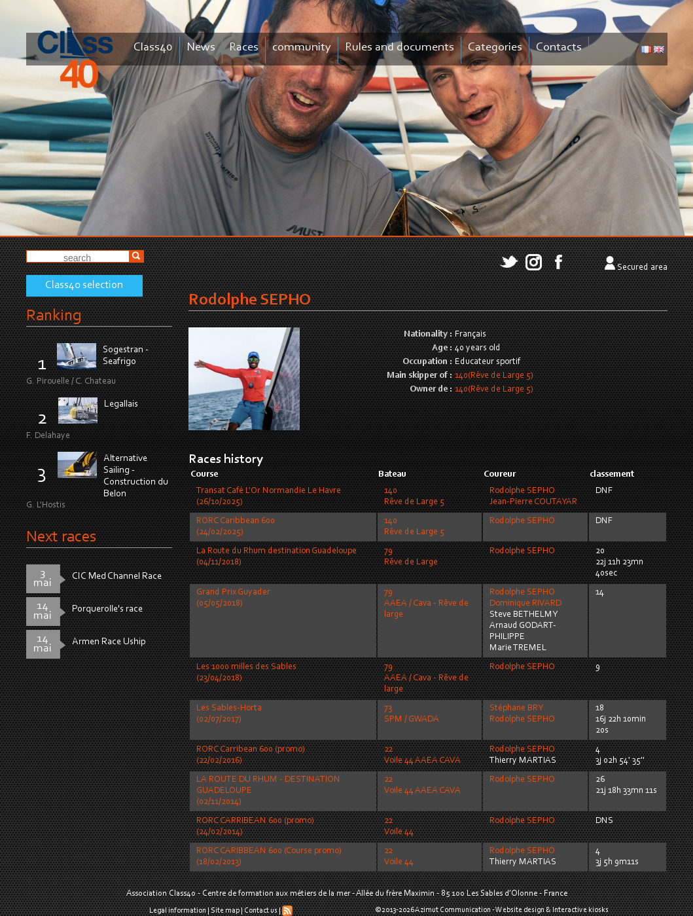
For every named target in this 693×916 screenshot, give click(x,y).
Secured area (642, 267)
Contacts (559, 47)
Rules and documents (399, 47)
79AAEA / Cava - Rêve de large (426, 603)
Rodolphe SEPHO (522, 491)
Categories (495, 47)
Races (243, 47)
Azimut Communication (453, 910)
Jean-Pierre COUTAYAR (533, 502)
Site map (225, 911)
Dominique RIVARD (525, 603)
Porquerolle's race (107, 609)
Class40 (153, 47)
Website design (519, 910)
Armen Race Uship (109, 642)
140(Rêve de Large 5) (494, 375)
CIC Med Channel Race (117, 576)
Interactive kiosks (580, 910)
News (201, 47)
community (301, 47)
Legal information (177, 911)
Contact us (260, 911)
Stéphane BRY (516, 708)
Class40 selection (84, 285)
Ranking (53, 316)
